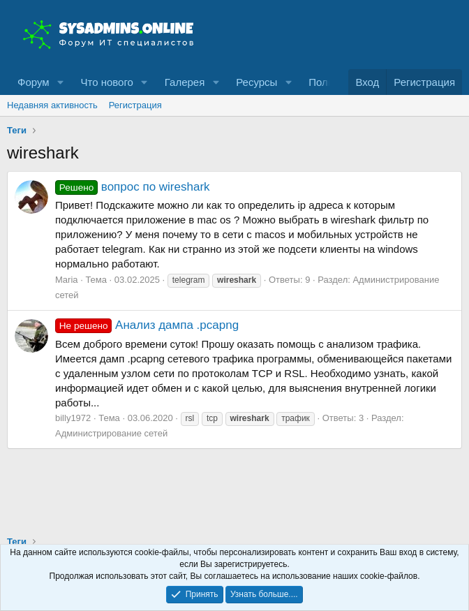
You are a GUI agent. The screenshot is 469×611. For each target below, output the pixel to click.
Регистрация (135, 105)
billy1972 (73, 418)
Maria (66, 279)
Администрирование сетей (111, 433)
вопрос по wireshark (132, 186)
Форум (33, 82)
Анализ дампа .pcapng (147, 325)
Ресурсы (256, 82)
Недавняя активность (52, 105)
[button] (60, 82)
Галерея (185, 82)
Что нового (106, 82)
